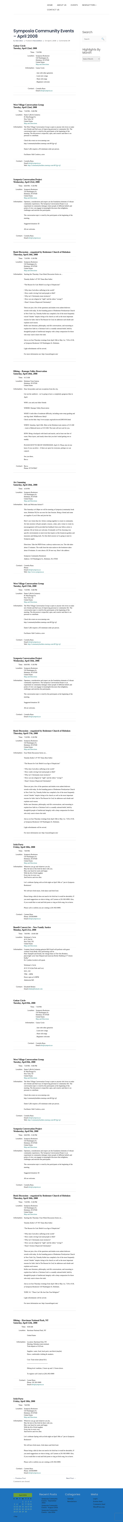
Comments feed (99, 1504)
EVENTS (74, 5)
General (70, 1499)
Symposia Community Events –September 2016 (49, 1501)
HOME (50, 5)
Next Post (71, 1478)
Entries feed (97, 1501)
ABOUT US (61, 5)
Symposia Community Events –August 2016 (50, 1506)
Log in (95, 1499)
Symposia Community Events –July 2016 (49, 1511)
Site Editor (19, 41)
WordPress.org (98, 1507)
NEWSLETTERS (89, 5)
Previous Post (19, 1478)
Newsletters (37, 41)
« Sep (15, 1516)
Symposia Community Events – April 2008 (43, 33)
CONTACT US (53, 9)
